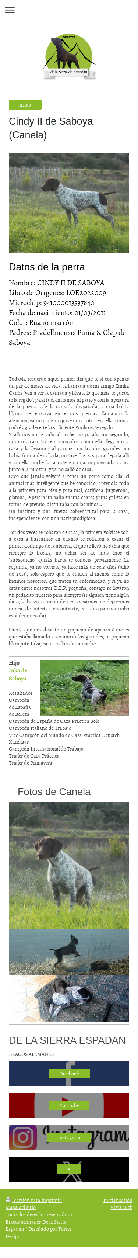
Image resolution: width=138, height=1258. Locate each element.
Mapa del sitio (21, 1207)
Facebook (69, 1073)
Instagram (69, 1137)
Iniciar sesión (117, 1200)
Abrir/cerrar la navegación (69, 10)
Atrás (25, 104)
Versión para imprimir (34, 1200)
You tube (69, 1105)
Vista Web (121, 1207)
